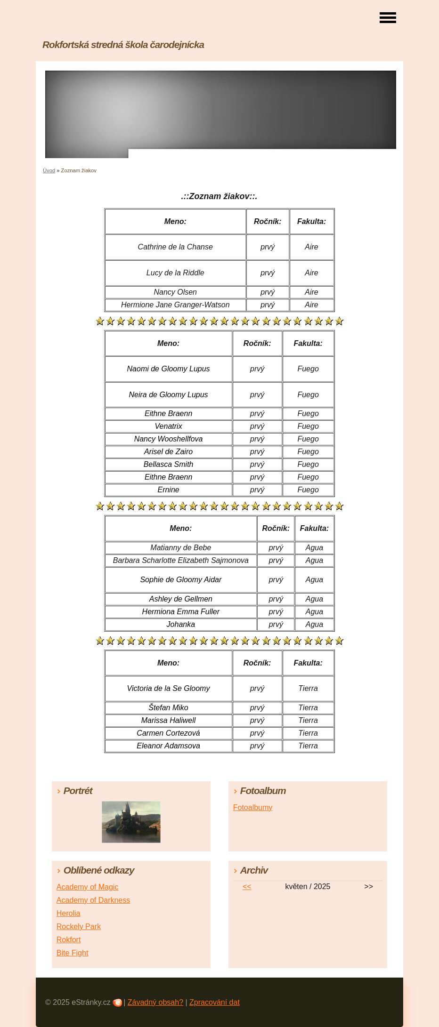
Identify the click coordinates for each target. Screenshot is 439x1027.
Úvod (49, 170)
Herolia (69, 913)
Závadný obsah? (155, 1002)
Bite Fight (73, 953)
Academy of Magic (88, 887)
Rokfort (69, 940)
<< (247, 887)
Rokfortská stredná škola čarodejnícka (123, 44)
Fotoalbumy (253, 807)
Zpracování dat (214, 1002)
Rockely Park (79, 927)
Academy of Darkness (93, 900)
